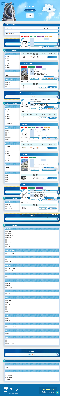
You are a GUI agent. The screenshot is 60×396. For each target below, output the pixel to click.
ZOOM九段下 (25, 124)
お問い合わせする (53, 57)
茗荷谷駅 (42, 105)
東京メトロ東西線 (37, 44)
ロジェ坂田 (24, 154)
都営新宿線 (36, 134)
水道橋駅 (41, 194)
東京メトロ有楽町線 (37, 74)
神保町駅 (39, 134)
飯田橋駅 (41, 73)
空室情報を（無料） (49, 48)
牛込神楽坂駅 (41, 43)
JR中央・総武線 (36, 73)
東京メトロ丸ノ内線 (37, 105)
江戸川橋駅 (43, 103)
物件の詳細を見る (35, 48)
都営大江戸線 (36, 43)
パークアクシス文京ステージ (28, 93)
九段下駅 (41, 44)
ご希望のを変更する (32, 28)
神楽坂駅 (41, 165)
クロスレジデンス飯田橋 (27, 63)
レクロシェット (25, 184)
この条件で (31, 97)
